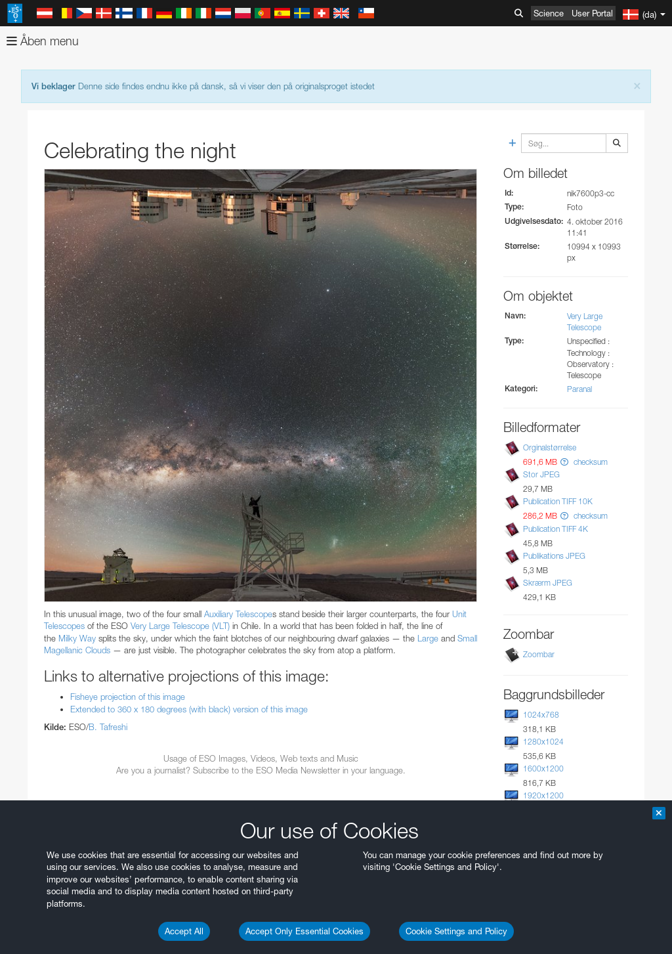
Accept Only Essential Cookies (304, 931)
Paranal (579, 389)
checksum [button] (590, 462)
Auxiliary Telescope (238, 614)
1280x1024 (543, 742)
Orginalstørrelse (549, 447)
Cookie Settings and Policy (456, 931)
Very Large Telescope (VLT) (180, 625)
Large (427, 638)
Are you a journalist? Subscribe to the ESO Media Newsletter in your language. (261, 770)
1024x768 (541, 715)
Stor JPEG (541, 474)
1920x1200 (543, 795)
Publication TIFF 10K (558, 501)
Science (549, 13)
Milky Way (77, 638)
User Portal (592, 13)
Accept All (184, 931)
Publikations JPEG (554, 556)
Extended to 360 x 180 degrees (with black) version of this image (189, 709)
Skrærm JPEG (547, 583)
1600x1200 (543, 768)
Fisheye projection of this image (127, 696)
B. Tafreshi (108, 727)
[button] (564, 462)
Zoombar (539, 654)
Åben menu (43, 41)
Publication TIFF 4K (555, 529)
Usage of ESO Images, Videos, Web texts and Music (260, 758)
